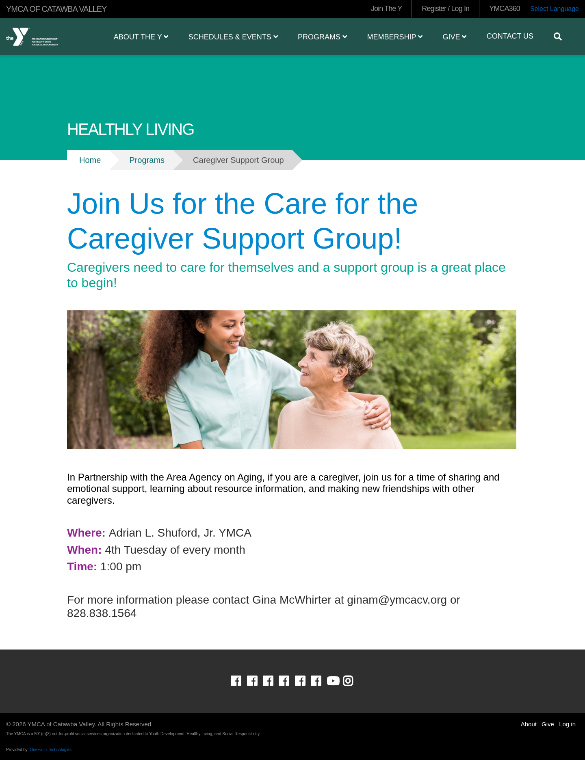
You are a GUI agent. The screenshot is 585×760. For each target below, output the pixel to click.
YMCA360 (504, 8)
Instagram (353, 681)
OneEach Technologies (51, 749)
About (529, 724)
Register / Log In (445, 8)
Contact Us (510, 36)
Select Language (554, 8)
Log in (567, 724)
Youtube (332, 681)
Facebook (241, 681)
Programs (322, 37)
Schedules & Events (233, 37)
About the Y (141, 37)
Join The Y (386, 8)
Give (454, 37)
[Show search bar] (561, 36)
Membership (394, 37)
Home (90, 160)
